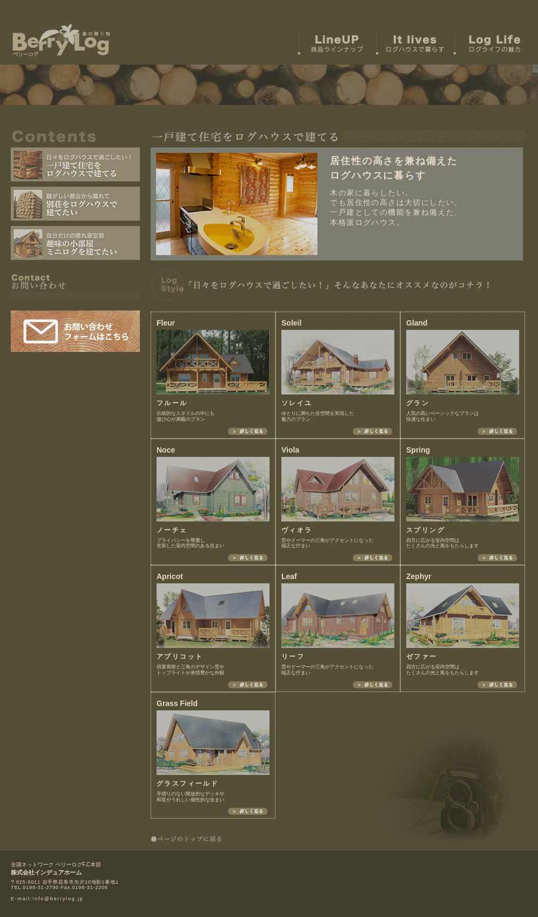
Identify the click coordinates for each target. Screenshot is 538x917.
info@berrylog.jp (58, 898)
